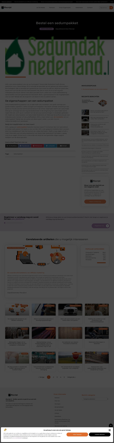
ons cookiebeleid (17, 438)
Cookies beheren (100, 434)
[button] (110, 430)
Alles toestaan (77, 434)
